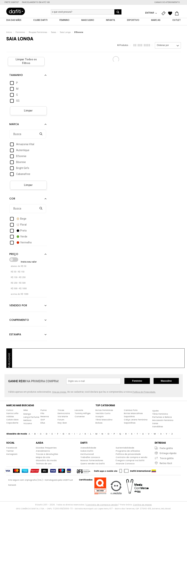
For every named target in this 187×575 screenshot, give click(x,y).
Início (9, 32)
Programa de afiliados (128, 451)
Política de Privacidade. (144, 392)
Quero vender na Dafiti (92, 463)
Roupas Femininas (38, 32)
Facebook (11, 447)
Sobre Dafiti (86, 451)
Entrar (150, 12)
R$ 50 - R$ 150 (17, 272)
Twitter (10, 451)
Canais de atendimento (167, 2)
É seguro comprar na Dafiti (130, 460)
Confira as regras (142, 504)
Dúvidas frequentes (46, 447)
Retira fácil (166, 463)
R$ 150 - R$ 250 (18, 277)
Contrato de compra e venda (131, 457)
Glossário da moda (46, 460)
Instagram (11, 454)
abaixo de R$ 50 (18, 266)
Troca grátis (167, 458)
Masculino (166, 381)
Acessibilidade (88, 447)
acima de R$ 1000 (19, 294)
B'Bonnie (78, 32)
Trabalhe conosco (90, 457)
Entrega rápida (168, 453)
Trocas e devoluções (47, 454)
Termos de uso (44, 463)
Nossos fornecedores (91, 460)
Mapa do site (43, 457)
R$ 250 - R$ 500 (18, 283)
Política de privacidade (128, 454)
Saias (53, 32)
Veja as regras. (59, 392)
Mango (27, 414)
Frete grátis (166, 448)
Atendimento (43, 451)
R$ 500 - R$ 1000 (19, 288)
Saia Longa (65, 32)
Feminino (20, 32)
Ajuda (155, 410)
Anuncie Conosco (125, 463)
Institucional (87, 454)
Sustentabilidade (125, 447)
